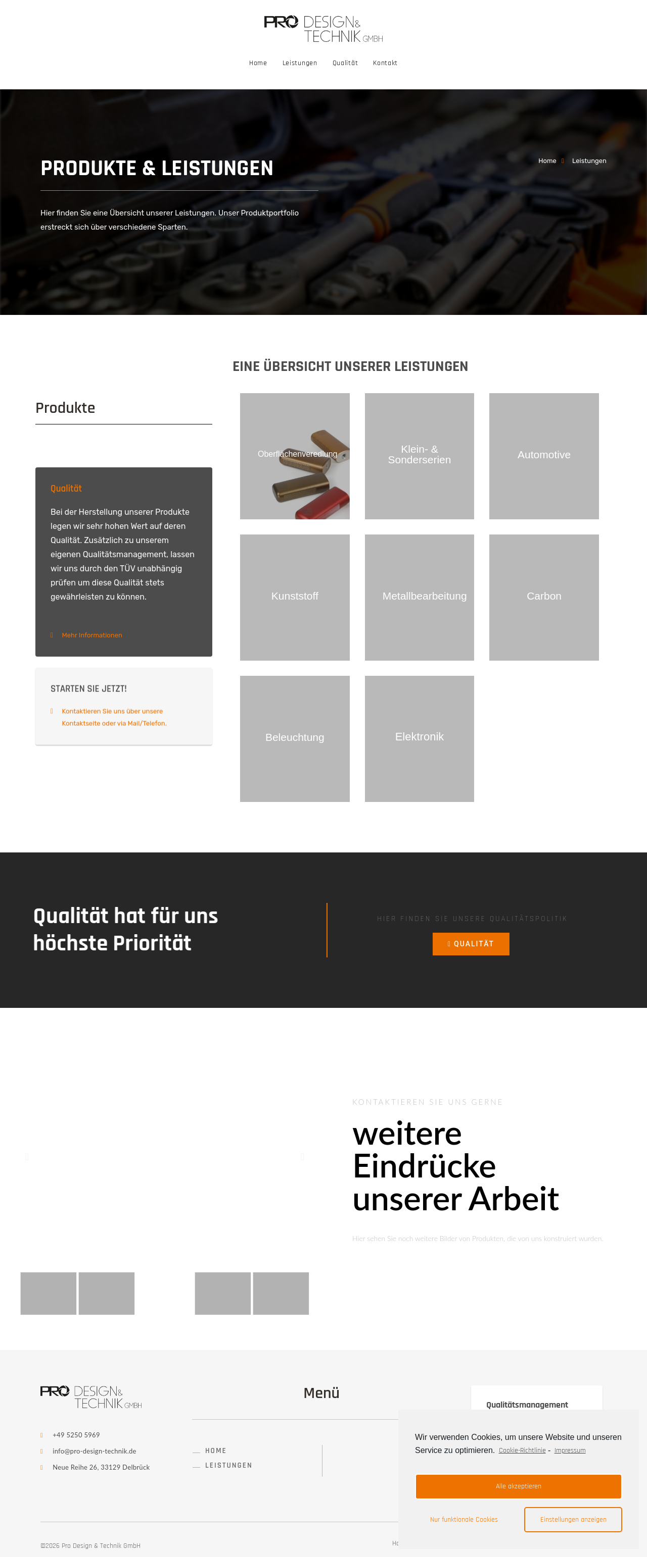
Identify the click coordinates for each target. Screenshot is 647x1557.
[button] (27, 1157)
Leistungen (300, 63)
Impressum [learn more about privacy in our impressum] (570, 1450)
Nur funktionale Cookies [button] (464, 1519)
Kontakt (385, 63)
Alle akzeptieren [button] (518, 1486)
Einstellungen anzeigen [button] (573, 1519)
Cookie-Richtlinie (522, 1450)
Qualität (345, 63)
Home (258, 63)
